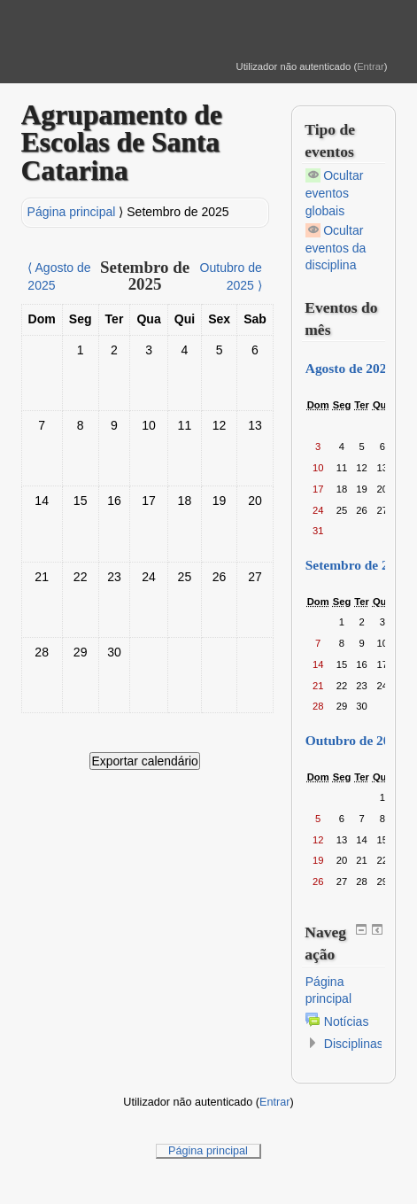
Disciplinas (353, 1044)
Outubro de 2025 (354, 740)
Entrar (370, 66)
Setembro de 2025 (177, 212)
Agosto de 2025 (349, 368)
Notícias (346, 1021)
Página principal (71, 212)
